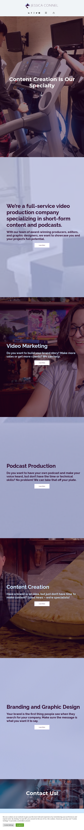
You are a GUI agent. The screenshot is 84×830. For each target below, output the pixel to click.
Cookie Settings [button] (8, 825)
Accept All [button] (20, 825)
